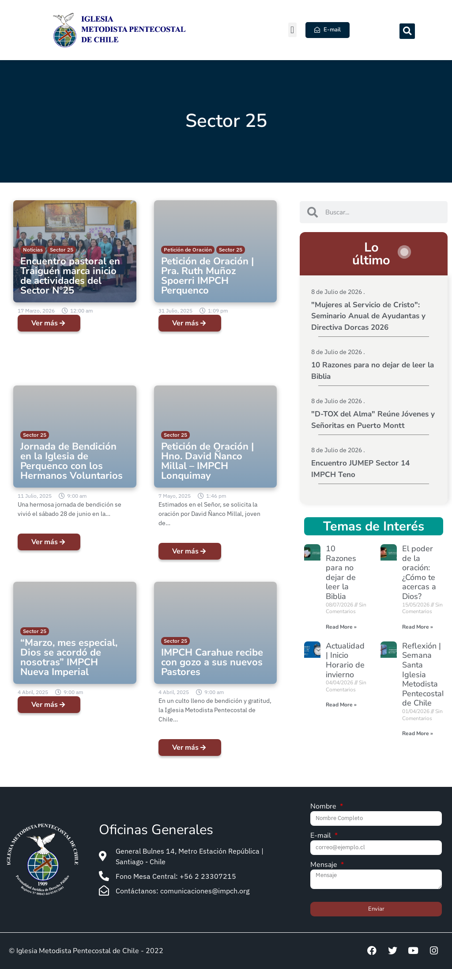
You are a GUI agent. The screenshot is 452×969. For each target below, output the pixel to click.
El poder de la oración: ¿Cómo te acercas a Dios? (419, 572)
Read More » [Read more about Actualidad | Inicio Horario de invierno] (341, 704)
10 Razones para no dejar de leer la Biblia (341, 572)
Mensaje (324, 865)
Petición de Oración (188, 249)
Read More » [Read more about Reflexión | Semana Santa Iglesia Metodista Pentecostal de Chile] (417, 733)
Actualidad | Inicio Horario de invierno (345, 660)
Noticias (33, 249)
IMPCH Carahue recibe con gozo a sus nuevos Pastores (212, 662)
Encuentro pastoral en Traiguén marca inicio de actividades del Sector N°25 (70, 276)
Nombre (324, 807)
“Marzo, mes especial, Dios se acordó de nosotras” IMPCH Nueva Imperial (68, 657)
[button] (292, 30)
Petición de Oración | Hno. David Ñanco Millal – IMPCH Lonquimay (207, 461)
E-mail (321, 836)
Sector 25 (61, 249)
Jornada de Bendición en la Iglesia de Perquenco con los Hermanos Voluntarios (71, 461)
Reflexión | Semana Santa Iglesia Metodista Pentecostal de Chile (423, 675)
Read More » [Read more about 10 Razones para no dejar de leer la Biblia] (341, 626)
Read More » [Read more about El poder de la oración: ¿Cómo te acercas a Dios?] (417, 626)
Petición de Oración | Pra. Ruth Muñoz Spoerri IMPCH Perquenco (207, 276)
